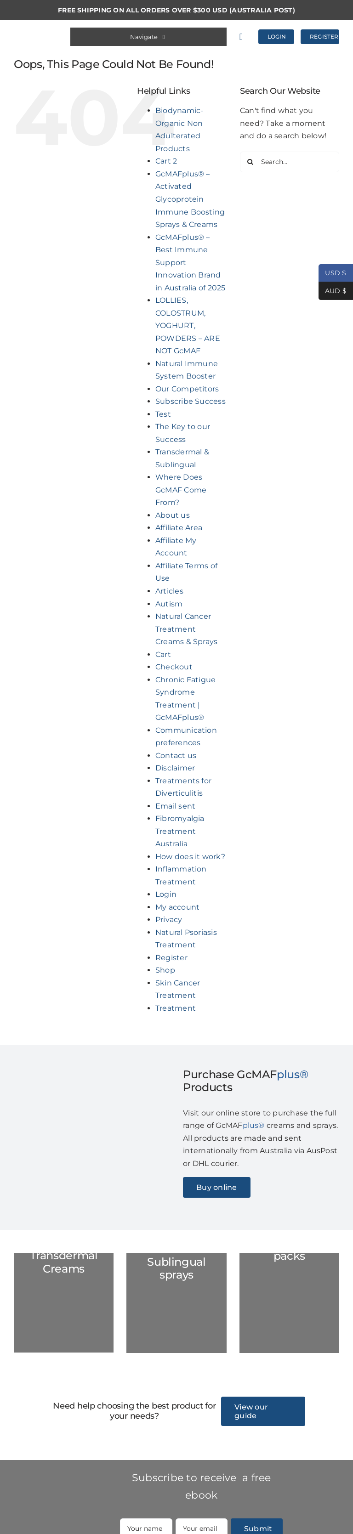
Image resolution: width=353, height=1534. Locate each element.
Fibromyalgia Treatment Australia (180, 831)
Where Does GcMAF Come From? (180, 490)
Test (163, 414)
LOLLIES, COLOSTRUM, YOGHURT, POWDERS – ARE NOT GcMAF (187, 325)
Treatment (175, 1008)
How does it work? (190, 856)
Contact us (175, 755)
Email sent (175, 806)
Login (165, 894)
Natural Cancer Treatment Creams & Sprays (186, 629)
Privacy (168, 919)
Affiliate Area (178, 527)
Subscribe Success (190, 401)
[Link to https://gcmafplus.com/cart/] (244, 36)
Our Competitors (187, 389)
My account (177, 907)
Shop (165, 970)
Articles (169, 591)
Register (171, 957)
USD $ (333, 273)
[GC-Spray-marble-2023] (176, 1303)
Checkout (174, 666)
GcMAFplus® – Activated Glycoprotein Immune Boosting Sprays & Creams (190, 199)
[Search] (250, 162)
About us (172, 515)
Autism (168, 604)
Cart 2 (166, 161)
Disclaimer (175, 768)
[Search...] (289, 162)
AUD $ (333, 291)
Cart (163, 654)
